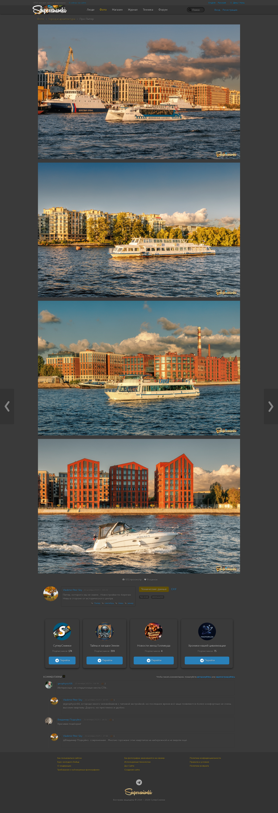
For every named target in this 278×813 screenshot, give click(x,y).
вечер (131, 603)
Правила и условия (199, 762)
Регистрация (230, 10)
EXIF (174, 589)
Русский (222, 3)
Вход (217, 10)
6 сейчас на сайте (77, 3)
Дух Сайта (129, 766)
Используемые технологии (137, 762)
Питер (97, 603)
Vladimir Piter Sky (72, 590)
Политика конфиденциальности (205, 758)
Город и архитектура (61, 19)
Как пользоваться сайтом (69, 758)
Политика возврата (199, 766)
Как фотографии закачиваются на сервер (144, 758)
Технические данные (154, 589)
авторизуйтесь (204, 677)
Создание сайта (132, 770)
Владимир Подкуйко (69, 719)
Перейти (62, 660)
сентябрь (109, 603)
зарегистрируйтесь (225, 677)
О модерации (64, 766)
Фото (40, 19)
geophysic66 (65, 683)
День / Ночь (236, 3)
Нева (120, 603)
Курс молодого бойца (68, 762)
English (212, 3)
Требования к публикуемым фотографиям (78, 770)
